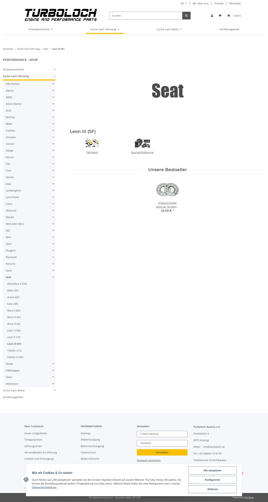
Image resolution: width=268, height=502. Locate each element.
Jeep (8, 184)
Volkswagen (13, 370)
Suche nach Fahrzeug (16, 76)
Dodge (10, 150)
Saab (9, 270)
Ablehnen (212, 489)
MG (8, 230)
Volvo (9, 377)
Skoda (9, 363)
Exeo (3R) (12, 303)
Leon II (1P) (13, 337)
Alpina (10, 90)
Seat (8, 277)
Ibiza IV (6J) (13, 323)
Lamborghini (13, 190)
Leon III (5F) (14, 343)
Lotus (9, 204)
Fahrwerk (92, 152)
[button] (212, 15)
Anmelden (162, 452)
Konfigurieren (212, 479)
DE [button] (182, 3)
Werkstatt (235, 3)
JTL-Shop (249, 497)
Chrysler (11, 137)
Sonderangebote (13, 397)
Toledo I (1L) (14, 350)
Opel (9, 244)
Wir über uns (201, 3)
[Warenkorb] (234, 15)
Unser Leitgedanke (35, 433)
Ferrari (10, 157)
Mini (8, 237)
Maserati (11, 210)
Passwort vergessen (149, 460)
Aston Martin (13, 104)
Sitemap (86, 433)
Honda (10, 177)
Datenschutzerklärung (44, 487)
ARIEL (9, 97)
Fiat (8, 164)
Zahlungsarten (33, 446)
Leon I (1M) (13, 330)
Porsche (10, 263)
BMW (9, 124)
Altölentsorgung (90, 439)
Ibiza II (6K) (13, 310)
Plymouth (11, 257)
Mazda (10, 217)
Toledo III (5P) (15, 357)
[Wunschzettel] (220, 15)
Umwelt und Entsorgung (39, 458)
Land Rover (12, 197)
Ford (8, 170)
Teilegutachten (33, 439)
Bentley (10, 117)
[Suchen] (145, 15)
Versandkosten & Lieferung (40, 452)
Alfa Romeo (12, 84)
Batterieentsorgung (92, 446)
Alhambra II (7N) (17, 283)
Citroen (10, 144)
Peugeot (10, 250)
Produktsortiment (13, 69)
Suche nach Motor (14, 390)
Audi (8, 110)
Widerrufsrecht (90, 458)
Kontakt (219, 3)
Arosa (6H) (13, 297)
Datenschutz (88, 452)
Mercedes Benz (15, 224)
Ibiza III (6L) (14, 317)
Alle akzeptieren (212, 470)
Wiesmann (12, 383)
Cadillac (10, 130)
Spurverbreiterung (142, 152)
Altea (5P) (12, 290)
